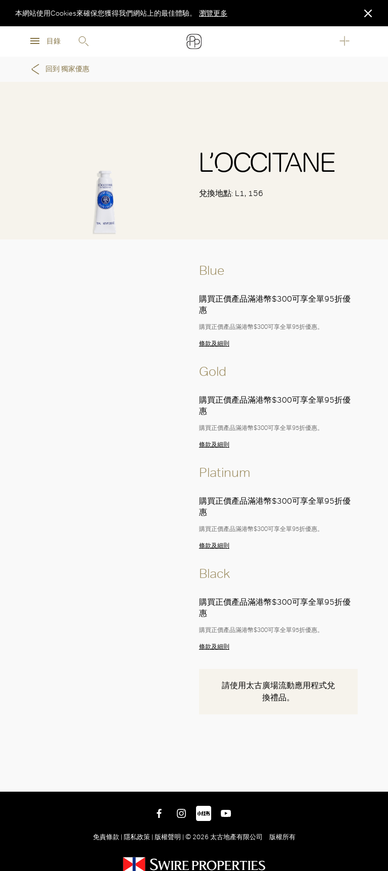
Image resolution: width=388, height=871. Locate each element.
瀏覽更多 (213, 13)
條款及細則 (214, 343)
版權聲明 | (169, 837)
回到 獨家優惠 (58, 69)
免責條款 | (108, 837)
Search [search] (83, 41)
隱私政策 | (138, 837)
